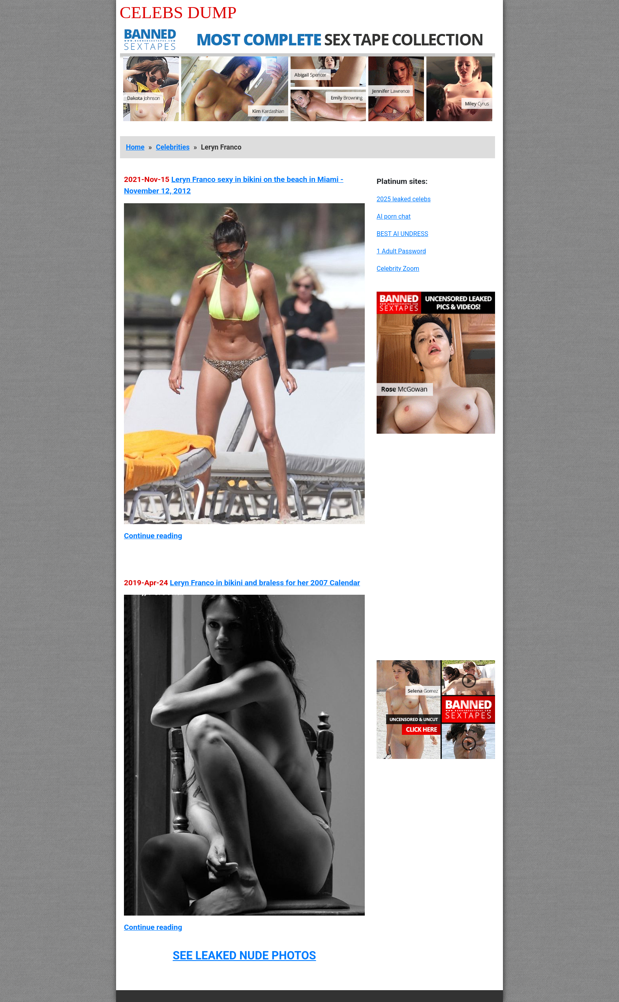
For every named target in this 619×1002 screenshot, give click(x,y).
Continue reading (153, 535)
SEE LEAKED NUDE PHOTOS (244, 955)
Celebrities (172, 147)
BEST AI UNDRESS (402, 234)
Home (135, 147)
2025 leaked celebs (404, 199)
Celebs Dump (178, 12)
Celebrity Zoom (398, 268)
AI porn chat (394, 216)
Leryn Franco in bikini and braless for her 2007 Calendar (265, 582)
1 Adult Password (401, 251)
